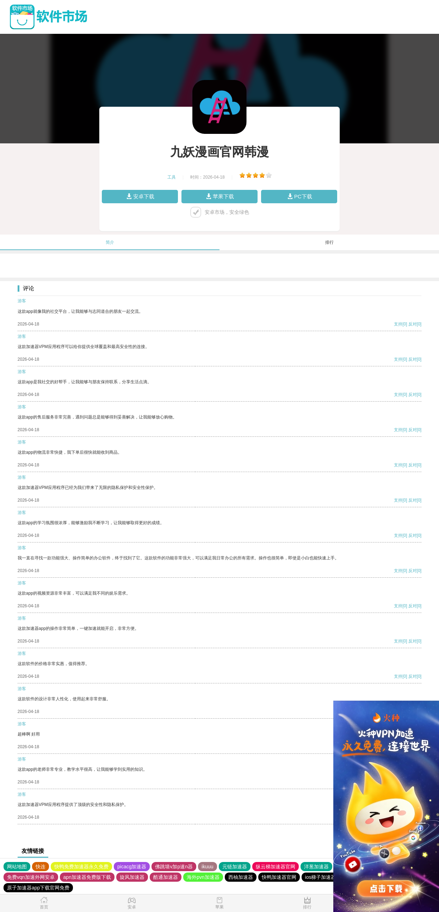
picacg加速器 (131, 866)
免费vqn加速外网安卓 (31, 877)
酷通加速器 (165, 877)
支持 (398, 324)
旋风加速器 (132, 877)
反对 (412, 324)
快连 (40, 866)
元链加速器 (234, 866)
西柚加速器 (240, 877)
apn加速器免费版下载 (87, 877)
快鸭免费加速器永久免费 (81, 866)
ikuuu (207, 866)
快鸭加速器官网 (279, 877)
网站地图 (17, 866)
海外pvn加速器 (203, 877)
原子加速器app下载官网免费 (38, 888)
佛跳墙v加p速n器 (174, 866)
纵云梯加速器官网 (275, 866)
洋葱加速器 (316, 866)
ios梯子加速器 (320, 877)
